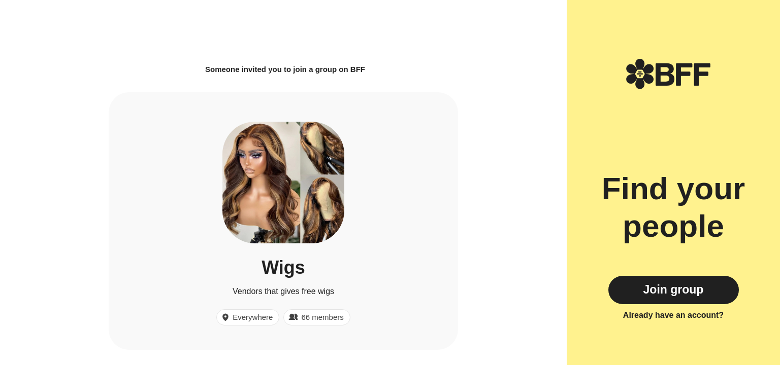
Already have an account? (673, 315)
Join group (673, 289)
